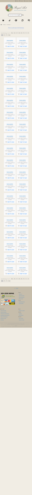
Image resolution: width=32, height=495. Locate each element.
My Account (21, 485)
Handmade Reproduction (5, 482)
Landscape (8, 24)
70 (23, 446)
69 (21, 446)
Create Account (21, 487)
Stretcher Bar (21, 470)
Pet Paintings (21, 482)
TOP (16, 456)
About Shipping (21, 464)
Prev (12, 446)
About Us (20, 461)
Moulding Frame (22, 469)
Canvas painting (10, 48)
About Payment (21, 462)
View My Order (3, 477)
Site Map (2, 487)
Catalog (4, 24)
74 (4, 35)
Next (9, 35)
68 (19, 446)
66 (14, 446)
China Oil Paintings (4, 484)
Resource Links (3, 485)
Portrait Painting (3, 479)
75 (6, 35)
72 (28, 446)
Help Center (21, 466)
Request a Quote (22, 477)
